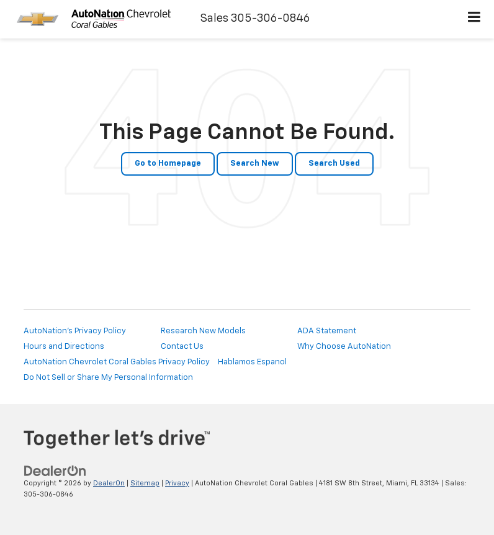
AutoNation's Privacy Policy (75, 331)
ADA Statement (326, 331)
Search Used (334, 164)
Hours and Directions (64, 347)
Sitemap (144, 483)
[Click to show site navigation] (474, 19)
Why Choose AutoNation (344, 347)
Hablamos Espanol (252, 362)
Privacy (177, 483)
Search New (254, 164)
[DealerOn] (55, 471)
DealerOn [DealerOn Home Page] (109, 483)
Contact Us (182, 347)
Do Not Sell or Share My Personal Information (108, 378)
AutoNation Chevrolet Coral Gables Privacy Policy (117, 362)
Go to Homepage (168, 164)
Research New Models (203, 331)
